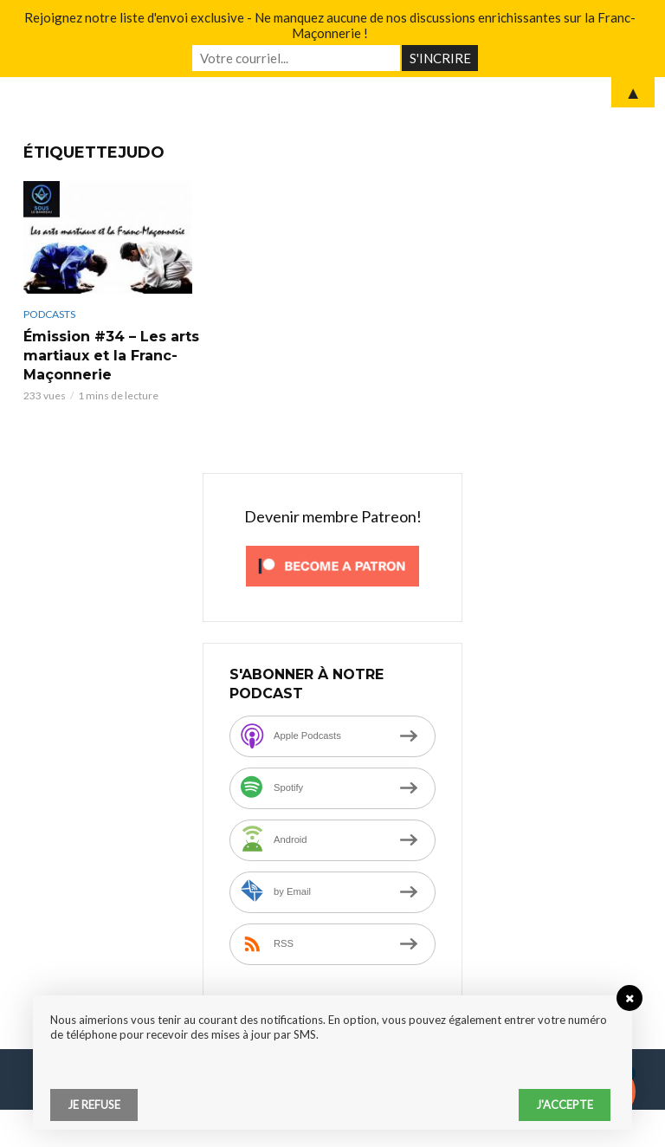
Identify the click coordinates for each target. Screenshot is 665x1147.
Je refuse (94, 1104)
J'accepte (564, 1104)
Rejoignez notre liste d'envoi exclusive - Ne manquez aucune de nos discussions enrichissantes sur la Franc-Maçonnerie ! (330, 25)
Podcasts (49, 314)
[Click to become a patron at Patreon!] (332, 564)
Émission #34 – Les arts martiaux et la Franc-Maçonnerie (111, 355)
